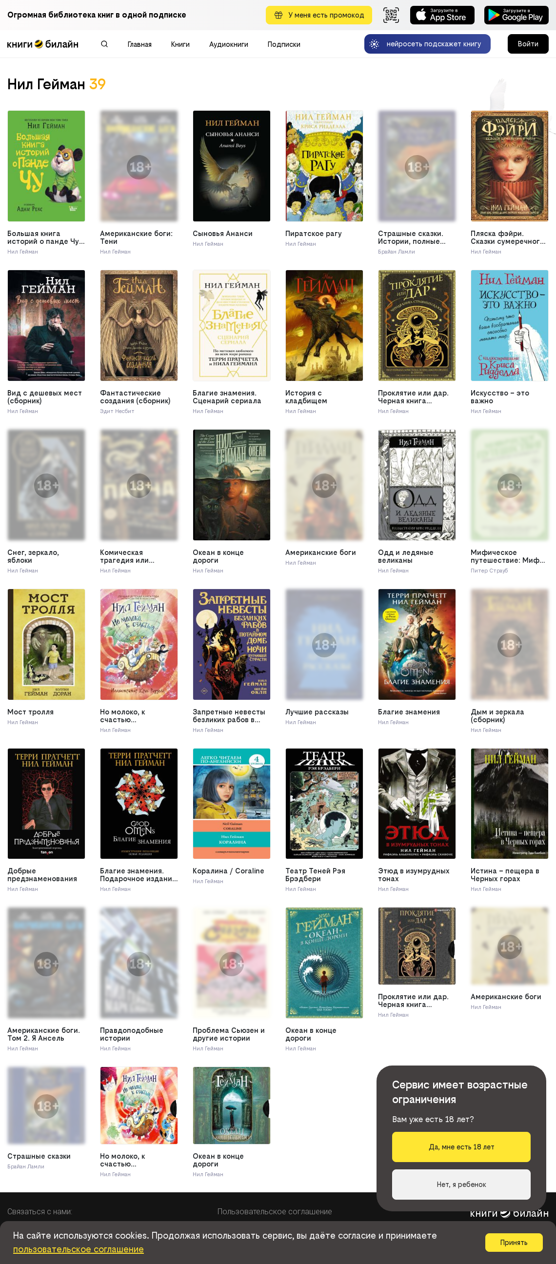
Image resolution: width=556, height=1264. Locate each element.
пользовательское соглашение (78, 1249)
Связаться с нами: (39, 1211)
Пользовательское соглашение (275, 1211)
